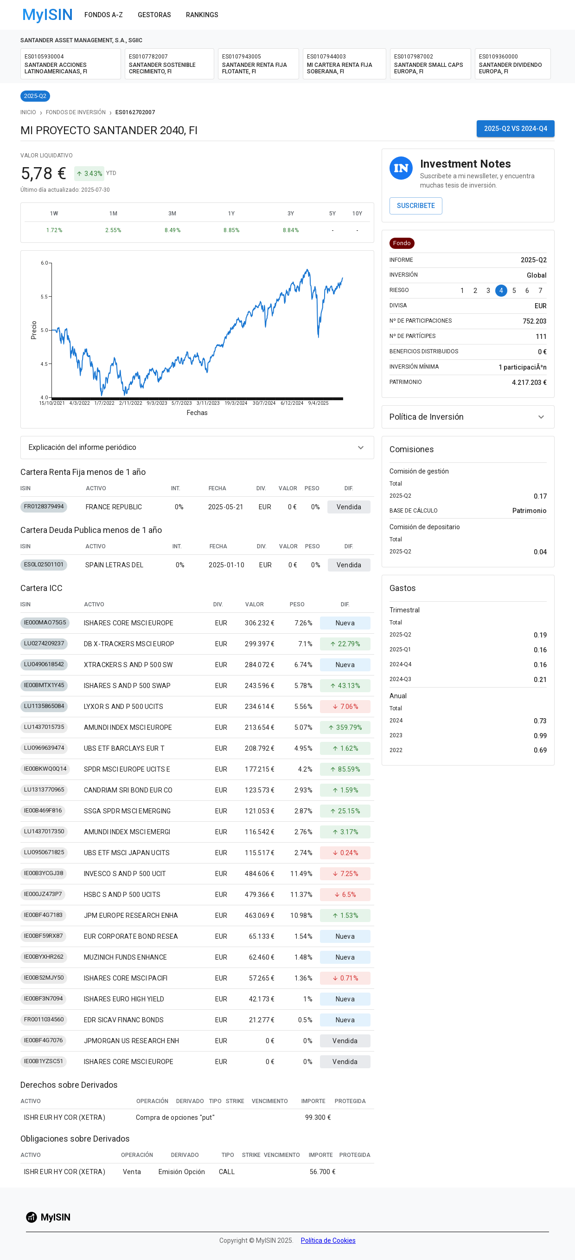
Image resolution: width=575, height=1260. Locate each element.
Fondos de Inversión (76, 112)
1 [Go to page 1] (462, 290)
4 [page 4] (501, 290)
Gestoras (154, 15)
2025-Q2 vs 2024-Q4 (515, 128)
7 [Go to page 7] (540, 290)
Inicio (28, 112)
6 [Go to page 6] (527, 290)
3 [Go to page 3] (488, 290)
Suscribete (416, 205)
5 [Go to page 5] (514, 290)
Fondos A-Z (103, 15)
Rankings (202, 15)
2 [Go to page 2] (475, 290)
